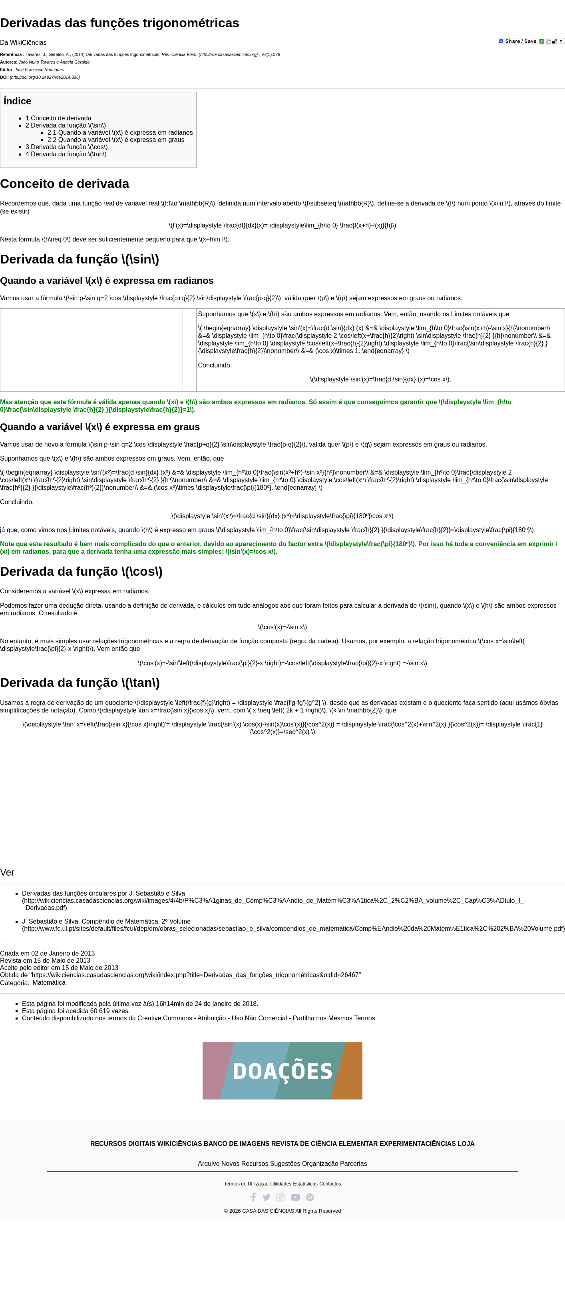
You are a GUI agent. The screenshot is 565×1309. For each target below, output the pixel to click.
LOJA (466, 1143)
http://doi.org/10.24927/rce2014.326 (45, 77)
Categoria (14, 982)
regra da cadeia (314, 641)
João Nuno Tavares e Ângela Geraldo (54, 62)
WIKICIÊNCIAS (179, 1143)
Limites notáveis (474, 314)
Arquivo (208, 1163)
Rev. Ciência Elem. (180, 54)
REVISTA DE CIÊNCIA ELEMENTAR (324, 1143)
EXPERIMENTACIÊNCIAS (418, 1143)
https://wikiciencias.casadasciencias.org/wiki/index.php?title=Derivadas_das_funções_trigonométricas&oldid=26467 (195, 975)
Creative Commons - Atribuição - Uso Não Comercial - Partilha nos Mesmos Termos (256, 1018)
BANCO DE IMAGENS (236, 1143)
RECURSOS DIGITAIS (122, 1143)
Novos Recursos (244, 1163)
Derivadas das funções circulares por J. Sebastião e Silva (103, 893)
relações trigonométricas (128, 641)
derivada (423, 203)
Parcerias (353, 1163)
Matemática (49, 982)
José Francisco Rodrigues (39, 69)
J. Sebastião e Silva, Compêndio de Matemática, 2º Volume (106, 921)
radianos (448, 298)
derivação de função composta (244, 641)
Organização (320, 1163)
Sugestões (285, 1163)
